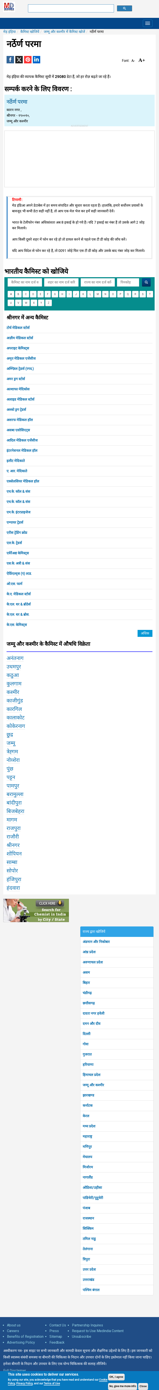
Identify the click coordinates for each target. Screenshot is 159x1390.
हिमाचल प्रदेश (91, 1075)
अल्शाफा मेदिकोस (18, 389)
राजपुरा (14, 828)
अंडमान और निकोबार (96, 942)
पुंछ (10, 769)
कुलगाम (14, 684)
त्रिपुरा (86, 1259)
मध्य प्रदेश (89, 1126)
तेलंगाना (88, 1249)
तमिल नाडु (89, 1239)
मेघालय (87, 1157)
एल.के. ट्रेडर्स (14, 543)
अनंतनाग (15, 658)
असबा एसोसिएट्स (18, 430)
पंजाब (86, 1208)
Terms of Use (52, 1383)
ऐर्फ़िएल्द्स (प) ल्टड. (19, 574)
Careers (13, 1331)
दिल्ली (86, 1034)
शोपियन (14, 854)
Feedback (57, 1342)
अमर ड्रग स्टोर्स (16, 379)
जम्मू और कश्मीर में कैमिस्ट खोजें (64, 32)
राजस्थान (88, 1218)
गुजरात (87, 1054)
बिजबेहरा (15, 811)
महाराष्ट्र (87, 1136)
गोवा (85, 1044)
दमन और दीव (91, 1024)
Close (143, 1386)
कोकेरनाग (16, 726)
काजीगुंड (15, 701)
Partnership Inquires (87, 1325)
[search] (70, 8)
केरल (86, 1116)
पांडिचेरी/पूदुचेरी (93, 1198)
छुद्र (10, 735)
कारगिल (14, 709)
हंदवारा (13, 888)
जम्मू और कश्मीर (93, 1085)
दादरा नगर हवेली (93, 1013)
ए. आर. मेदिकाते (17, 471)
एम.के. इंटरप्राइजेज (18, 512)
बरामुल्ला (15, 794)
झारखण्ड (88, 1095)
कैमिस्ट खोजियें (29, 32)
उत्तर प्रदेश (89, 1269)
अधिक (145, 633)
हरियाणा (88, 1065)
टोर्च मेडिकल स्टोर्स (18, 328)
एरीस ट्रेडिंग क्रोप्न (17, 533)
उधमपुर (14, 667)
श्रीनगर (13, 845)
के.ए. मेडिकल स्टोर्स (19, 594)
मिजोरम (88, 1167)
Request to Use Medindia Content (98, 1331)
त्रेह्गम (12, 752)
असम (86, 972)
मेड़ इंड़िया (9, 32)
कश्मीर (13, 692)
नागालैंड (88, 1177)
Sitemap (55, 1336)
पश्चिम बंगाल (91, 1290)
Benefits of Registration (25, 1336)
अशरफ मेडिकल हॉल (20, 420)
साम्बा (12, 862)
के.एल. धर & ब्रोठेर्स (19, 604)
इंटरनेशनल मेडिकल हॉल (22, 451)
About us (14, 1325)
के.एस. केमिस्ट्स (17, 625)
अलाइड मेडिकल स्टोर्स (20, 399)
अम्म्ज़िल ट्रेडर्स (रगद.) (20, 369)
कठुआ (13, 675)
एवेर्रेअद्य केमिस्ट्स (18, 553)
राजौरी (13, 837)
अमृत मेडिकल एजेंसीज (21, 358)
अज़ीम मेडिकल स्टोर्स (20, 338)
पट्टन (11, 777)
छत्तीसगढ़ (89, 1003)
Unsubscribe (81, 1336)
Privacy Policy (24, 1383)
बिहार (86, 983)
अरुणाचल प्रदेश (93, 962)
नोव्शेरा (13, 760)
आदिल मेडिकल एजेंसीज (22, 440)
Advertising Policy (21, 1342)
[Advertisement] (79, 158)
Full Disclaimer (14, 1370)
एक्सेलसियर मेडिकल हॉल (23, 481)
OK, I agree (116, 1376)
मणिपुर (87, 1147)
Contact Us (57, 1325)
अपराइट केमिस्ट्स (18, 348)
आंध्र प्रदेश (89, 952)
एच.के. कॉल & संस (18, 491)
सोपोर (12, 871)
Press (54, 1331)
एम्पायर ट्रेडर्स (15, 522)
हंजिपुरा (14, 879)
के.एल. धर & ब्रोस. (18, 614)
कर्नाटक (88, 1105)
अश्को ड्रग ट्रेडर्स (16, 410)
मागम (12, 820)
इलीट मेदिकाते (16, 461)
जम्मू (11, 743)
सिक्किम (88, 1228)
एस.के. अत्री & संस (18, 563)
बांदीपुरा (14, 803)
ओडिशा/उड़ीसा (92, 1188)
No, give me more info (122, 1386)
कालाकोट (15, 718)
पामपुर (13, 786)
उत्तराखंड (88, 1280)
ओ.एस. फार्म (14, 584)
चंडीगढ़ (87, 993)
